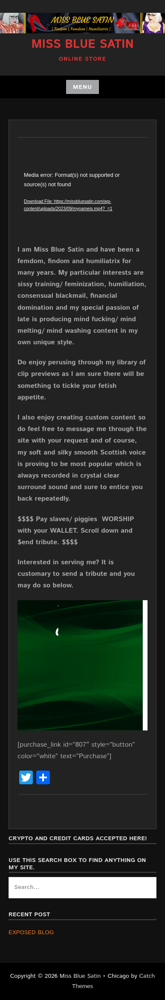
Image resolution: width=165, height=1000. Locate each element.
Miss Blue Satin (82, 44)
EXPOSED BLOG (31, 932)
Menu (82, 87)
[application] (82, 207)
